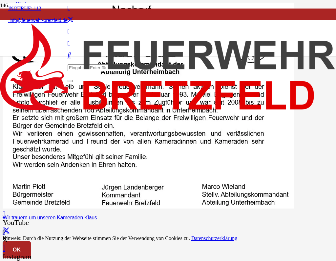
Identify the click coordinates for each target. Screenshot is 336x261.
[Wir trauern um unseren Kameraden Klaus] (148, 207)
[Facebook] (69, 8)
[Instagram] (4, 248)
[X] (71, 19)
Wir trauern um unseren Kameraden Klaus (50, 217)
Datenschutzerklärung (214, 238)
